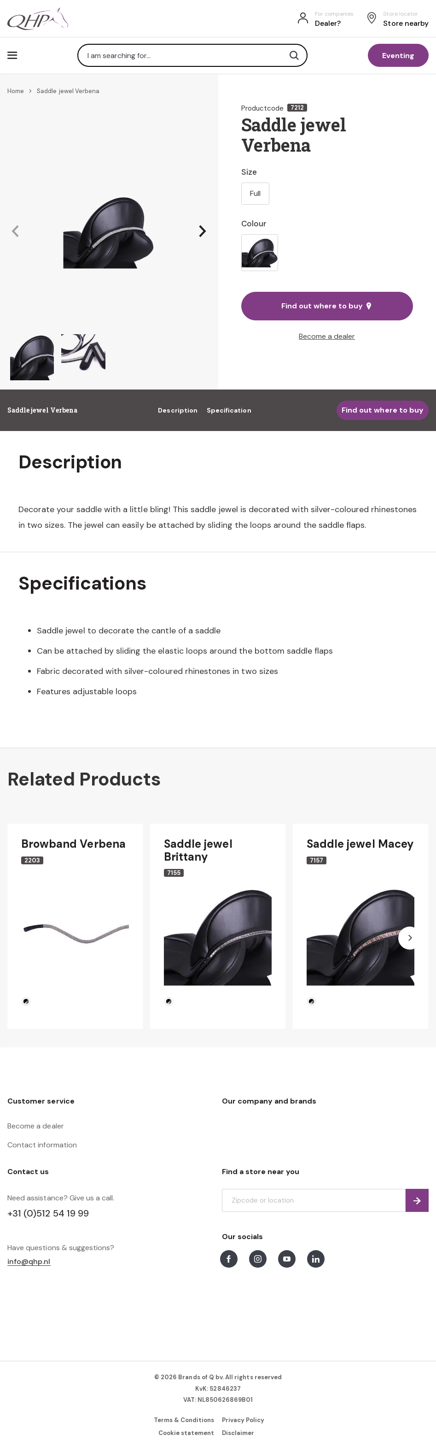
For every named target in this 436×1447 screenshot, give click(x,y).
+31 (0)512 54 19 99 (48, 1213)
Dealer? (328, 23)
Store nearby (406, 23)
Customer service (41, 1101)
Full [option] (255, 193)
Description (178, 410)
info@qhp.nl (29, 1262)
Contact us (28, 1171)
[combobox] (192, 55)
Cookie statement (186, 1433)
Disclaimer (238, 1433)
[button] (15, 231)
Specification (229, 410)
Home (15, 91)
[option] (259, 252)
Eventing (398, 55)
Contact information (42, 1145)
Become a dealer (327, 336)
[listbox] (327, 252)
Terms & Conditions (184, 1420)
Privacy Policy (243, 1420)
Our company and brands (269, 1101)
